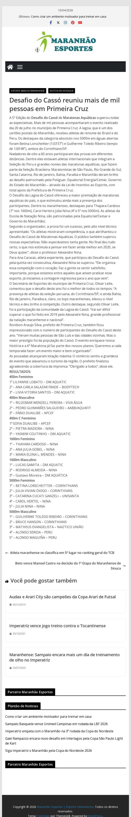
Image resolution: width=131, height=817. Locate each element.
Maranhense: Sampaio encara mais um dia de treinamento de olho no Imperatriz (64, 657)
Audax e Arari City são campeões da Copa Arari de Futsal (62, 596)
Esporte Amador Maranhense (28, 90)
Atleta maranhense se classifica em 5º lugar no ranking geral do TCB (59, 552)
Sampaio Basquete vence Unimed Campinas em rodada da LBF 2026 (56, 724)
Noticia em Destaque (61, 90)
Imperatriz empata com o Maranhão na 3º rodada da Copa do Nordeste (59, 731)
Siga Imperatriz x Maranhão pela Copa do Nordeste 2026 (48, 750)
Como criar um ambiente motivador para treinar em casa (68, 16)
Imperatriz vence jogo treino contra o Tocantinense (57, 625)
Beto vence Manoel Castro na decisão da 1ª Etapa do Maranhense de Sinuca (70, 566)
